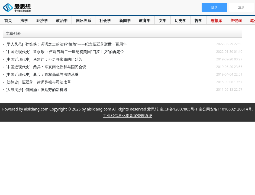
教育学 (144, 20)
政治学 (61, 20)
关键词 (236, 20)
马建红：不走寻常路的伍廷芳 (57, 59)
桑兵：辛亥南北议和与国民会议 (59, 66)
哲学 (198, 20)
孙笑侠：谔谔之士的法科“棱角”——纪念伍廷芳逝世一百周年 (76, 44)
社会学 (105, 20)
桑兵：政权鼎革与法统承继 (56, 74)
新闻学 (125, 20)
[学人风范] (14, 44)
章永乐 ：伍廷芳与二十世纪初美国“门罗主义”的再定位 (78, 51)
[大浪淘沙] (14, 89)
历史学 (180, 20)
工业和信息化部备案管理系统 (127, 115)
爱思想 (18, 8)
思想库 (216, 20)
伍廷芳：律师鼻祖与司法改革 (46, 81)
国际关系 (83, 20)
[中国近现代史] (18, 51)
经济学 (42, 20)
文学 (162, 20)
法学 (24, 20)
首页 (8, 20)
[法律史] (12, 81)
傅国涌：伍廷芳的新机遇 (46, 89)
